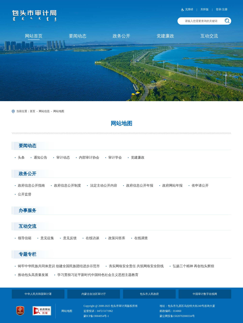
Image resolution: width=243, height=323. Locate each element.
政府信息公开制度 (67, 185)
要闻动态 (77, 36)
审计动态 (63, 157)
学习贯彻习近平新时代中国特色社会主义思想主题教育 (97, 275)
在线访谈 (92, 238)
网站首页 (34, 36)
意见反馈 (70, 238)
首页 (32, 111)
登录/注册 (221, 9)
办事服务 (27, 210)
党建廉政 (165, 36)
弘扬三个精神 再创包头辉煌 (193, 266)
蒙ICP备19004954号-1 (96, 316)
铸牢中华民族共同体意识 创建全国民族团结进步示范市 (59, 266)
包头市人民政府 (149, 293)
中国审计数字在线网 (205, 293)
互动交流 (209, 36)
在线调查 (141, 238)
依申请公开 (200, 185)
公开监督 (24, 194)
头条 (21, 157)
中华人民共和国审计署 (38, 293)
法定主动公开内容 (103, 185)
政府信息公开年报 (139, 185)
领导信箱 (24, 238)
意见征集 (47, 238)
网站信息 (44, 111)
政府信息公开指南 (31, 185)
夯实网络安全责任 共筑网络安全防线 (136, 266)
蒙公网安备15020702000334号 (177, 316)
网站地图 (58, 111)
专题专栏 (27, 254)
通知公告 (40, 157)
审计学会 (115, 157)
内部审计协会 (89, 157)
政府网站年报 (172, 185)
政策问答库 (116, 238)
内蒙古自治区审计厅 (94, 293)
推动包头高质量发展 (33, 275)
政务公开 (121, 36)
